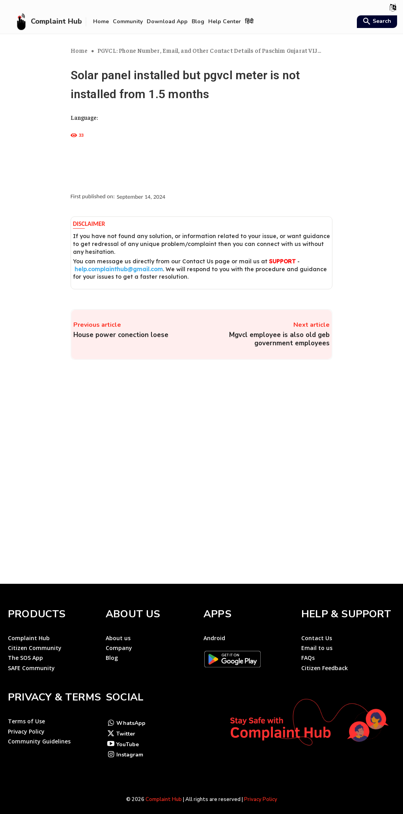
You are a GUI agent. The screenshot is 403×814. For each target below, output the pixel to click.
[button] (376, 22)
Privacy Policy (260, 792)
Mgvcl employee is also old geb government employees (279, 339)
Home (79, 50)
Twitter (125, 727)
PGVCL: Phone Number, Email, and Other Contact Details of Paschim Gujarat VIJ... (209, 50)
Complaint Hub (164, 792)
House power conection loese (120, 334)
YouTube (127, 737)
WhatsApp (131, 716)
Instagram (129, 748)
